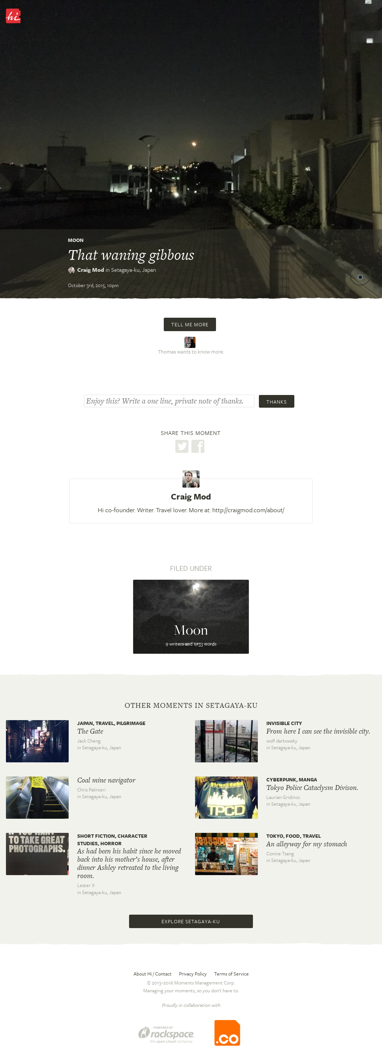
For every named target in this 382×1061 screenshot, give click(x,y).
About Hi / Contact (153, 973)
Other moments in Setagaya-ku (191, 705)
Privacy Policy (193, 973)
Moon (76, 240)
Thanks (276, 401)
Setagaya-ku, (133, 269)
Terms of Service (231, 973)
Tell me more (190, 324)
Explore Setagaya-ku (191, 921)
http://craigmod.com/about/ (248, 509)
